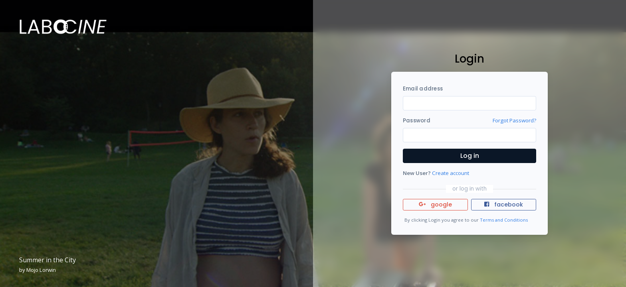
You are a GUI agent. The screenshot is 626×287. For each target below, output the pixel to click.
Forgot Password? (514, 120)
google (435, 204)
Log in (469, 155)
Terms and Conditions (504, 220)
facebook (503, 204)
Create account (450, 173)
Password (416, 120)
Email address (423, 88)
